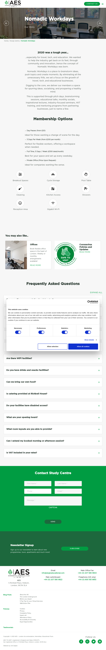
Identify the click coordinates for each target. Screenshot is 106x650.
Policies (6, 609)
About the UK (24, 594)
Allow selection (52, 346)
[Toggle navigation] (103, 4)
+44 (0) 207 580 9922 (53, 579)
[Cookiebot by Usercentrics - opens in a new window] (89, 301)
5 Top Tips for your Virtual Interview (31, 601)
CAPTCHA (53, 507)
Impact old (23, 615)
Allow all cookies (83, 346)
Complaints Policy (25, 613)
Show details (89, 340)
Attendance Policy (25, 617)
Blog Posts (7, 595)
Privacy (22, 611)
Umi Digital (14, 645)
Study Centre (14, 41)
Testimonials (8, 627)
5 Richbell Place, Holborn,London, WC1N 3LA (18, 583)
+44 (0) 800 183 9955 (87, 579)
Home (6, 41)
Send (53, 521)
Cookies (22, 609)
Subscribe (75, 548)
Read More (35, 265)
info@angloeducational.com (53, 573)
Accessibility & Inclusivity (28, 620)
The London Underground (28, 597)
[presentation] (53, 517)
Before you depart (26, 599)
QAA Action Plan (25, 603)
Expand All (96, 293)
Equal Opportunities (26, 622)
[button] (6, 23)
